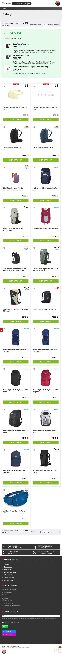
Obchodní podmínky (10, 572)
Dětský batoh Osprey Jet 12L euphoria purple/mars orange (31, 67)
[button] (29, 3)
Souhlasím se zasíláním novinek (11, 622)
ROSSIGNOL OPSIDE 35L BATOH (44, 309)
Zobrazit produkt (15, 119)
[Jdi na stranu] (20, 23)
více (51, 52)
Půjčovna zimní (8, 569)
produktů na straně (51, 24)
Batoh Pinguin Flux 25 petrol (21, 55)
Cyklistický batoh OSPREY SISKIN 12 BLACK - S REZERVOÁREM (14, 270)
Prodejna (6, 564)
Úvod (57, 3)
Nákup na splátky (9, 580)
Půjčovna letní (8, 567)
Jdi (26, 23)
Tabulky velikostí (9, 577)
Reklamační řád (8, 575)
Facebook (8, 631)
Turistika (5, 8)
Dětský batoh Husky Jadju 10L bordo (45, 228)
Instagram (8, 634)
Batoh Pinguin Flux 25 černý (21, 44)
